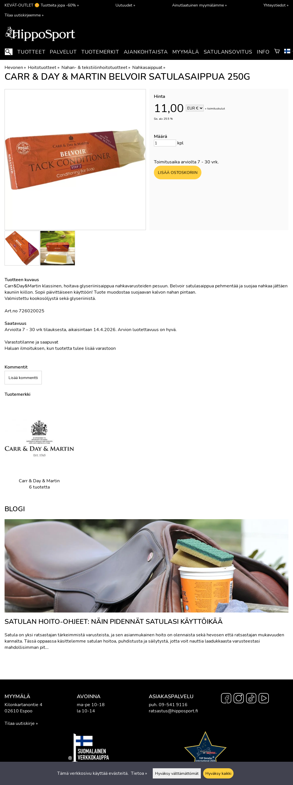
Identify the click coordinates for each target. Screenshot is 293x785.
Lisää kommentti (23, 377)
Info (263, 52)
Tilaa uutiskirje (20, 723)
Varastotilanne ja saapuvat (31, 342)
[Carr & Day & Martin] (39, 451)
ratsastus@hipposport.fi (173, 711)
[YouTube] (264, 699)
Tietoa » (139, 773)
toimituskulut (216, 109)
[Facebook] (226, 699)
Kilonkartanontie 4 (23, 705)
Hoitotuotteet (43, 67)
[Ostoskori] (277, 52)
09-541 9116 (173, 705)
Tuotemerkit (100, 52)
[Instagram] (239, 699)
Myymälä (185, 52)
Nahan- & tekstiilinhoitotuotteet (95, 67)
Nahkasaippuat (148, 67)
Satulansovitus (228, 52)
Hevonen (15, 67)
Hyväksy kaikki (218, 773)
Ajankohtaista (146, 52)
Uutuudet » (125, 5)
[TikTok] (251, 699)
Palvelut (63, 52)
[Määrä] (165, 143)
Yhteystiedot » (275, 5)
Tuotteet (31, 52)
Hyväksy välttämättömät (177, 773)
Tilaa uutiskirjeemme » (24, 15)
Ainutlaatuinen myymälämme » (199, 5)
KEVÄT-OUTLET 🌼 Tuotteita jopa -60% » (42, 5)
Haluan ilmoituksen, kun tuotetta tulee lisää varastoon (60, 348)
